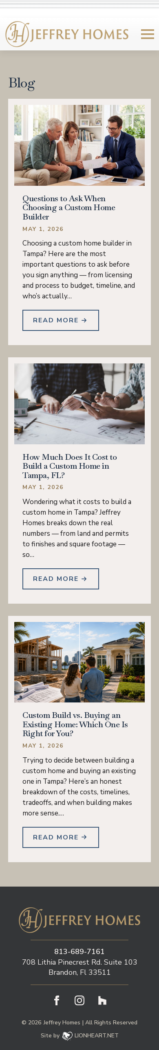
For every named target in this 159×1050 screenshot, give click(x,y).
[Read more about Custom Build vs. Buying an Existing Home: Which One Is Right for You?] (60, 837)
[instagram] (79, 1000)
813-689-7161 (79, 952)
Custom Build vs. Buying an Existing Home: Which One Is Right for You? (75, 724)
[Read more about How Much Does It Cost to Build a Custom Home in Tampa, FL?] (60, 578)
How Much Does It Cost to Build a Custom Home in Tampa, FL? (69, 466)
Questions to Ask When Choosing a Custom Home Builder (68, 208)
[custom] (102, 1000)
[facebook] (57, 1000)
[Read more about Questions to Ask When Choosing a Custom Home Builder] (60, 320)
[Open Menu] (147, 34)
